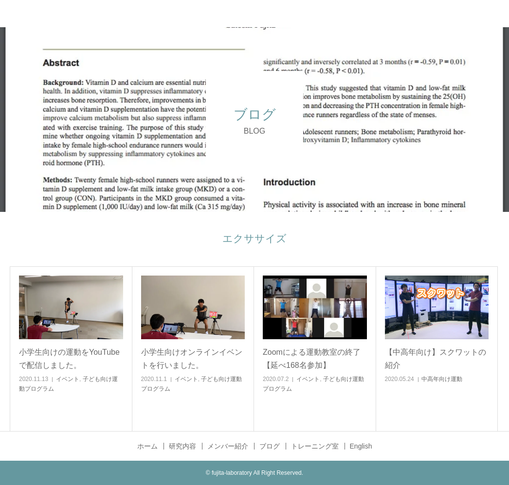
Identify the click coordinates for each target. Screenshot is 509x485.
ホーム (147, 446)
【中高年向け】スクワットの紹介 (435, 358)
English (361, 446)
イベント (67, 379)
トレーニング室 (315, 446)
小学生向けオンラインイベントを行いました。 (191, 358)
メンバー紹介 (227, 446)
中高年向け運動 (441, 379)
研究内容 (182, 446)
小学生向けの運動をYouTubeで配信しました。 (69, 358)
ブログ (269, 446)
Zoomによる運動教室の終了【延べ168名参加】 (312, 358)
